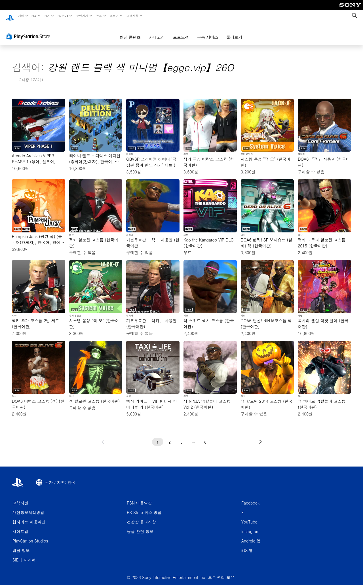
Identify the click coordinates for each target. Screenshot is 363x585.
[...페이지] (193, 437)
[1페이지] (157, 437)
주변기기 (82, 16)
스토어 (114, 16)
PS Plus (62, 16)
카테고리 (157, 31)
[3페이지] (181, 437)
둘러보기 (234, 31)
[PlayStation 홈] (10, 16)
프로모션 (181, 31)
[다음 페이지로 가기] (260, 437)
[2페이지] (169, 437)
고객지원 (132, 16)
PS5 (34, 16)
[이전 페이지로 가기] (102, 437)
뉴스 (99, 16)
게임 (21, 16)
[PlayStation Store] (29, 30)
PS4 (47, 16)
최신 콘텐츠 (130, 31)
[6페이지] (205, 437)
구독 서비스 (207, 31)
